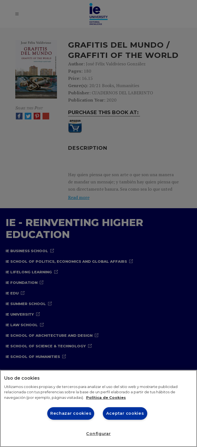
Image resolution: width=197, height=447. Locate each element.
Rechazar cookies (70, 413)
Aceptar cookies (125, 413)
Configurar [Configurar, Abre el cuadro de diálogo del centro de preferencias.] (98, 433)
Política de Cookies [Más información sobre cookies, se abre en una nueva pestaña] (106, 397)
